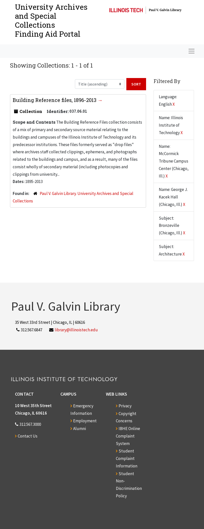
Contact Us (27, 436)
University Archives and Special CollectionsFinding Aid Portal (51, 20)
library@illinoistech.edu (76, 330)
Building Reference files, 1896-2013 (55, 100)
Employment (85, 421)
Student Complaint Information (126, 458)
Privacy (125, 406)
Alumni (79, 428)
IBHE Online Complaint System (128, 436)
